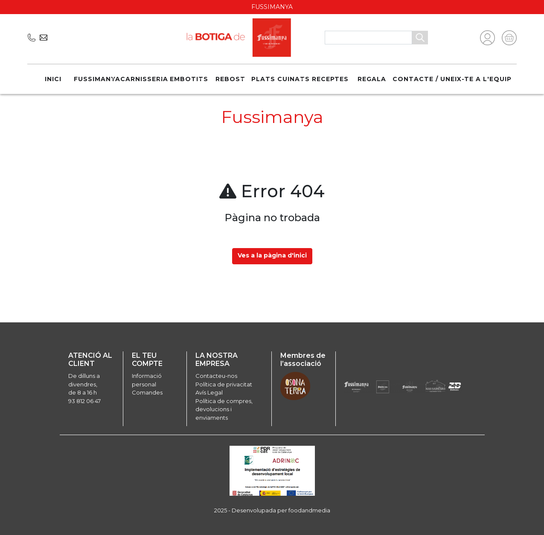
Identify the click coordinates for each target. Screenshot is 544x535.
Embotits (189, 79)
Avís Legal (209, 392)
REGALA (372, 79)
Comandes (147, 392)
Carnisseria (144, 79)
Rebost (230, 79)
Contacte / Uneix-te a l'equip (452, 79)
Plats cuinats (280, 79)
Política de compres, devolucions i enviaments (224, 409)
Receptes (330, 79)
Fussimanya (97, 79)
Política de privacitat (223, 384)
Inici (53, 79)
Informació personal (147, 380)
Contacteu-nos (216, 375)
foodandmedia (309, 510)
